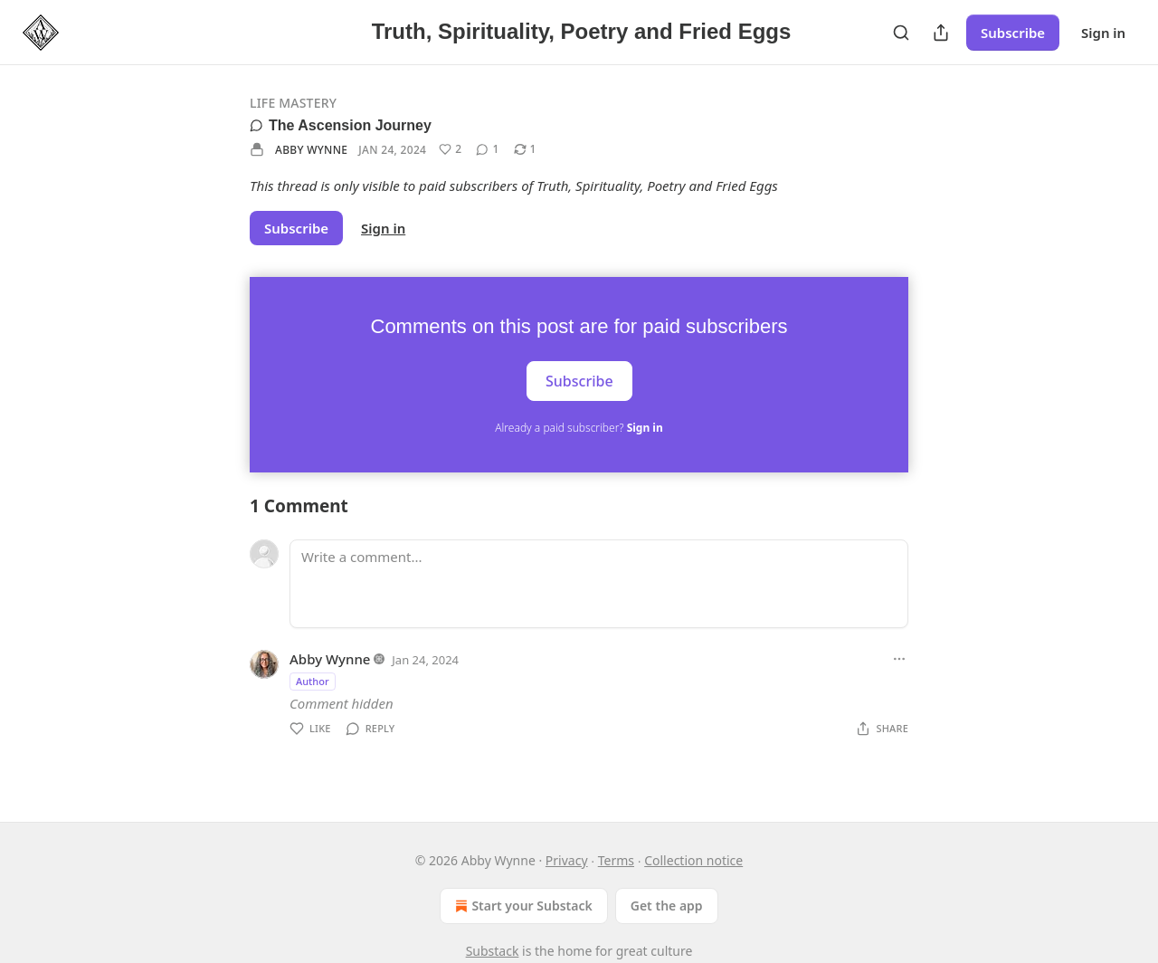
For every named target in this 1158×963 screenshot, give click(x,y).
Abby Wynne (311, 149)
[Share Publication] (941, 32)
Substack (492, 950)
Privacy (567, 860)
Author (312, 681)
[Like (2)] (450, 149)
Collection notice (693, 860)
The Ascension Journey (341, 125)
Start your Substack (521, 906)
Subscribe (1013, 33)
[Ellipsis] (899, 658)
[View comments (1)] (487, 149)
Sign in (1103, 33)
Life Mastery (293, 102)
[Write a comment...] (599, 583)
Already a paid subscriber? (578, 427)
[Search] (901, 32)
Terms (616, 860)
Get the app (667, 905)
